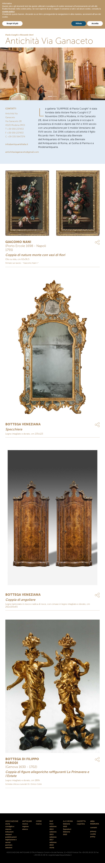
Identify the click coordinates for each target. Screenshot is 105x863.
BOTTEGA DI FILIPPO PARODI (22, 761)
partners (8, 845)
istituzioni (9, 832)
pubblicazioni (11, 837)
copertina (81, 824)
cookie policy (8, 11)
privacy (93, 831)
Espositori (67, 829)
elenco (25, 829)
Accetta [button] (94, 23)
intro (51, 824)
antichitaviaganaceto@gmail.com (22, 152)
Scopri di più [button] (12, 23)
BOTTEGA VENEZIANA (23, 424)
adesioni (8, 848)
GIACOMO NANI (18, 242)
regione (25, 826)
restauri (8, 834)
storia (7, 824)
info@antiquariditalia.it (16, 144)
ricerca (25, 824)
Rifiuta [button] (79, 23)
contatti (93, 828)
